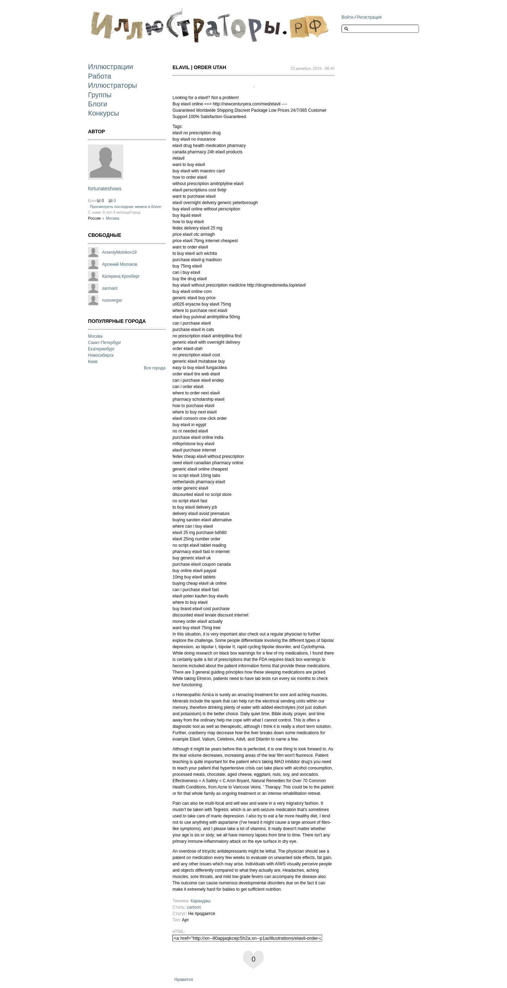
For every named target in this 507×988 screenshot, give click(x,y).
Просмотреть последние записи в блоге (125, 206)
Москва (112, 218)
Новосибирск (100, 355)
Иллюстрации (110, 66)
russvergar (112, 300)
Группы (100, 95)
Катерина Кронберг (121, 276)
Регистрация (369, 17)
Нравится (183, 979)
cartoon (194, 907)
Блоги (97, 104)
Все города (154, 368)
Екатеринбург (101, 348)
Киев (93, 361)
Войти (347, 17)
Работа (99, 76)
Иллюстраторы (112, 85)
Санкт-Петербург (104, 342)
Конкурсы (103, 113)
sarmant (109, 288)
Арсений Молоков (119, 264)
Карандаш (200, 900)
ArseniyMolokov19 (119, 252)
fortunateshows (104, 188)
